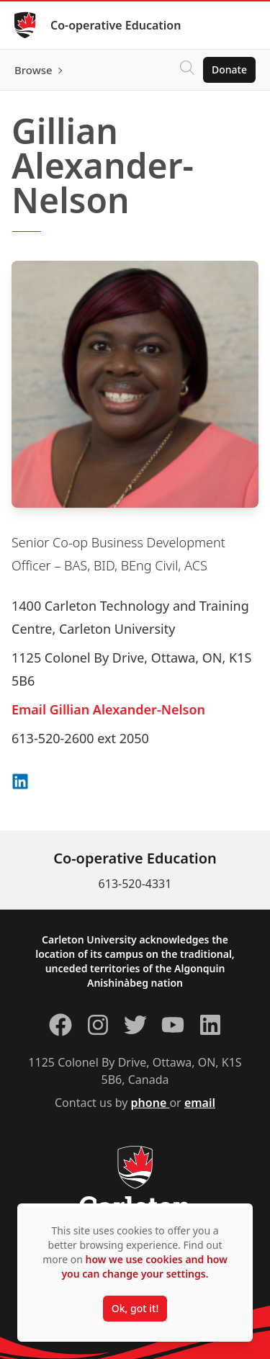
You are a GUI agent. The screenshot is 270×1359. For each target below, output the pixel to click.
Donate (229, 69)
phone (150, 1103)
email (199, 1103)
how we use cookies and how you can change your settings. (144, 1266)
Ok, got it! (135, 1308)
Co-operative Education (115, 25)
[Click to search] (187, 70)
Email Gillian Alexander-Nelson (108, 709)
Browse (33, 70)
